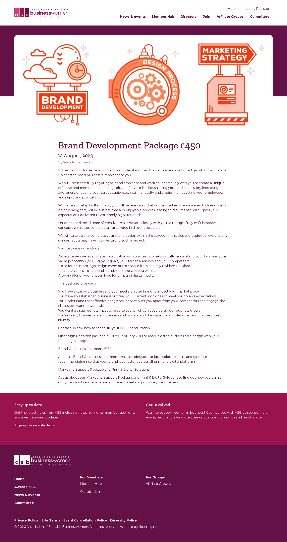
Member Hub (163, 17)
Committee (259, 17)
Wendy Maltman (76, 162)
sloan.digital (148, 527)
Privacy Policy (26, 520)
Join (206, 17)
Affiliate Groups (230, 17)
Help (230, 9)
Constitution (90, 492)
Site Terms (50, 520)
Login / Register (255, 9)
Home (19, 479)
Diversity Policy (123, 520)
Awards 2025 (25, 487)
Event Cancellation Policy (85, 520)
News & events (133, 17)
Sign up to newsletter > (34, 425)
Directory (189, 17)
